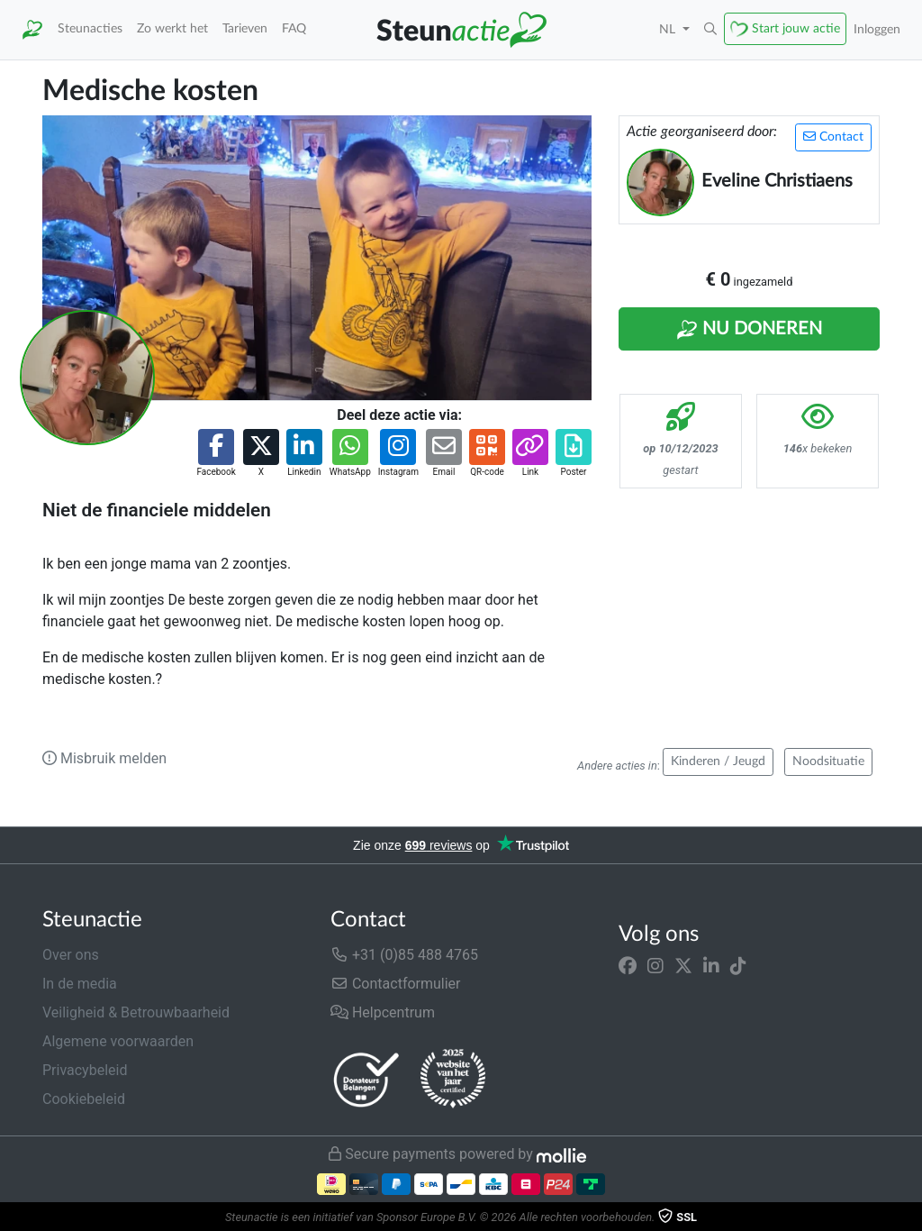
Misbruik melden (104, 758)
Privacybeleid (84, 1070)
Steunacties (90, 28)
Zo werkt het (172, 28)
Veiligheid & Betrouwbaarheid (136, 1012)
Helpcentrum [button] (382, 1012)
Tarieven (244, 28)
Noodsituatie (828, 761)
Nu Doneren (749, 330)
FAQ (294, 28)
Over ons (70, 954)
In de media (79, 983)
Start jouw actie (796, 28)
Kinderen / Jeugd (718, 761)
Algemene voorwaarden (118, 1041)
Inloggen (877, 29)
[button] (710, 30)
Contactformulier (395, 983)
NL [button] (669, 29)
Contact (833, 136)
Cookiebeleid (83, 1099)
